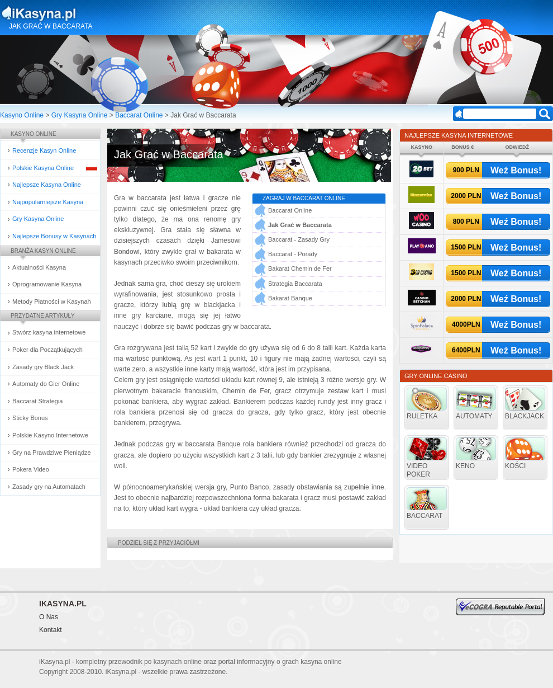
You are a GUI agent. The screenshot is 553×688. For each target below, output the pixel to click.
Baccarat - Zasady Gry (299, 239)
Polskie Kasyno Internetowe (50, 435)
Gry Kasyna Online (79, 115)
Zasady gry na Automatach (48, 486)
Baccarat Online (139, 115)
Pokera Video (30, 469)
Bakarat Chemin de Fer (300, 268)
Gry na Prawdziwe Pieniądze (51, 452)
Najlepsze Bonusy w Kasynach (54, 236)
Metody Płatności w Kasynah (51, 301)
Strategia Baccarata (295, 283)
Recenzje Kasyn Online (44, 150)
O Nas (48, 617)
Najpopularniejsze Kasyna (47, 202)
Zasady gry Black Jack (43, 367)
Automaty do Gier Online (45, 383)
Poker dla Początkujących (47, 349)
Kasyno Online (22, 115)
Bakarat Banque (290, 298)
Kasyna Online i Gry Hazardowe (83, 13)
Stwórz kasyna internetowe (48, 332)
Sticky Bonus (30, 417)
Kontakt (50, 630)
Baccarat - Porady (292, 254)
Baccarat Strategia (37, 401)
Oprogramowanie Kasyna (47, 284)
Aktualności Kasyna (39, 267)
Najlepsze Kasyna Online (46, 184)
